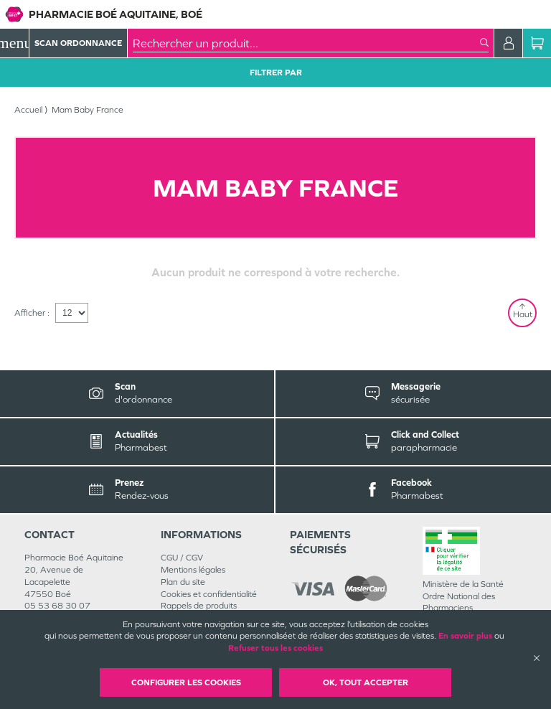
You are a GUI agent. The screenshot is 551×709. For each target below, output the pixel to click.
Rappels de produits (199, 606)
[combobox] (306, 43)
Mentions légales (193, 570)
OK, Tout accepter (365, 682)
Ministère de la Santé (463, 584)
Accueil (28, 110)
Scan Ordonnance (78, 43)
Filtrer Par (276, 72)
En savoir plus (465, 636)
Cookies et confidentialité (209, 594)
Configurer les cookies (186, 682)
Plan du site (183, 582)
